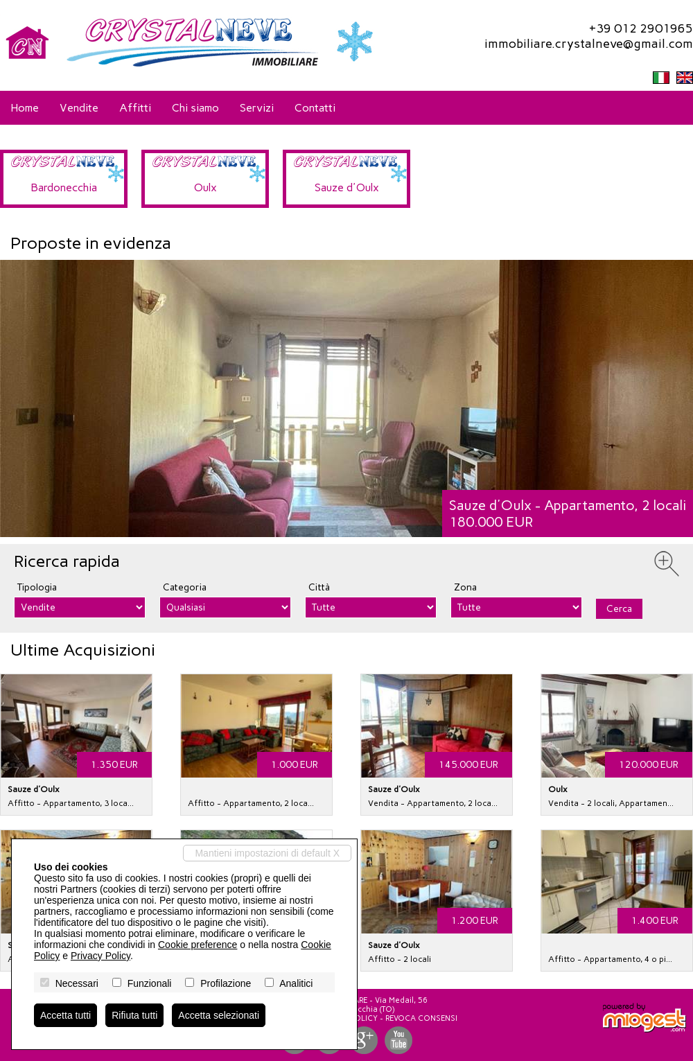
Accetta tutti (65, 1015)
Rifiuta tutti (134, 1015)
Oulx (205, 187)
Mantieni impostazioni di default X (267, 853)
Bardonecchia (63, 187)
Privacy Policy (100, 955)
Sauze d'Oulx (347, 187)
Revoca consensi (421, 1018)
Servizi (257, 107)
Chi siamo (195, 107)
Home (24, 107)
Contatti (315, 107)
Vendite (79, 107)
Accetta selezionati (218, 1015)
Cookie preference (197, 944)
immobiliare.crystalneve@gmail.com (588, 43)
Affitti (135, 107)
